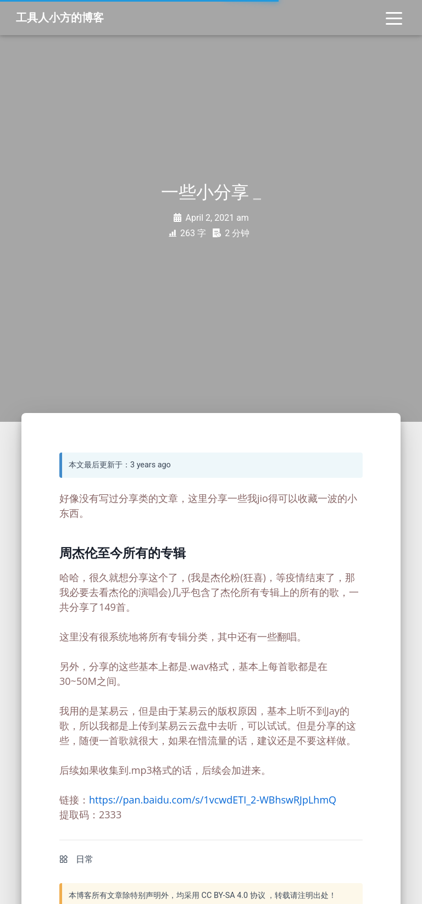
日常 (84, 859)
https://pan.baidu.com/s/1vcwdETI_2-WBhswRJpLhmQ (212, 799)
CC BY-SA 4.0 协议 (233, 895)
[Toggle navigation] (394, 17)
